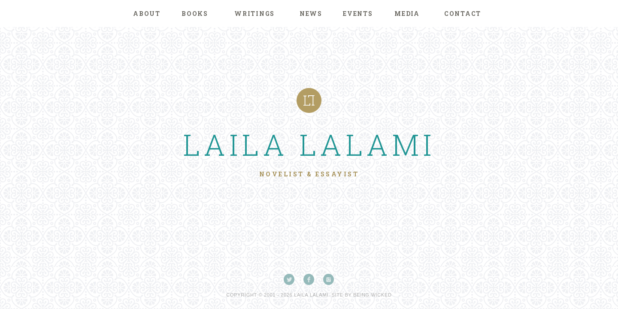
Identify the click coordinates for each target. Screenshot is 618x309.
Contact (462, 13)
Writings (254, 13)
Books (195, 13)
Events (358, 13)
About (147, 13)
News (311, 13)
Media (407, 13)
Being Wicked (372, 294)
